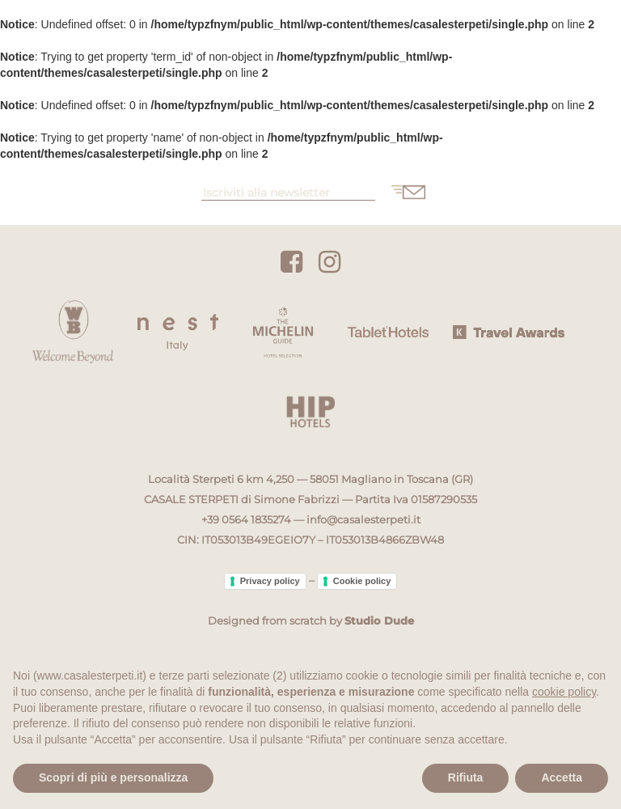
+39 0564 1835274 (246, 519)
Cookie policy (362, 581)
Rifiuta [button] (466, 777)
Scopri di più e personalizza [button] (113, 777)
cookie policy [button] (564, 691)
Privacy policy (270, 581)
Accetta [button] (561, 777)
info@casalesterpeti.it (363, 519)
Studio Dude (379, 620)
